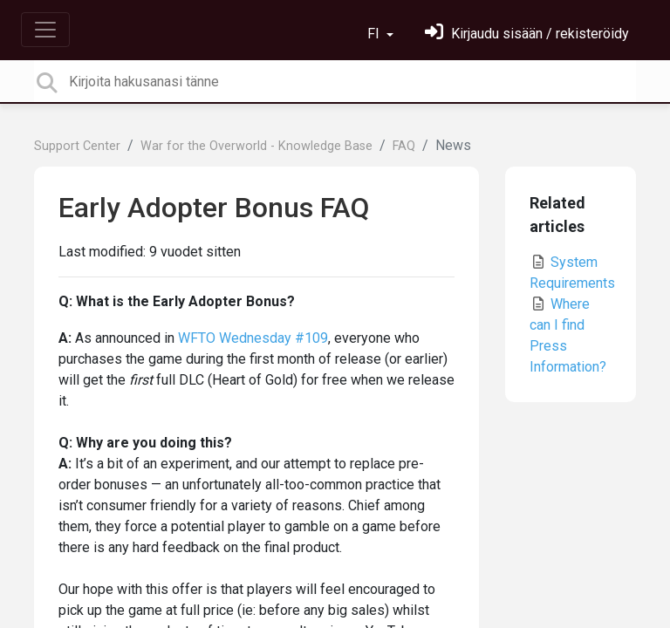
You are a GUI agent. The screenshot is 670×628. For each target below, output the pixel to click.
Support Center (77, 146)
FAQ (404, 146)
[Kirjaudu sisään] (527, 33)
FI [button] (375, 33)
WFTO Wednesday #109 (253, 338)
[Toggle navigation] (45, 29)
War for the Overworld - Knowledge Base (256, 146)
